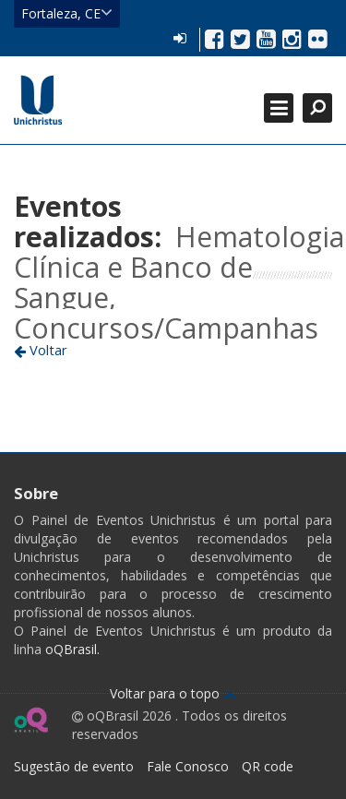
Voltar (40, 349)
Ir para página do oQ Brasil (31, 720)
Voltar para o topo (173, 693)
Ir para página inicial (38, 100)
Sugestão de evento (74, 766)
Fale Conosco (188, 766)
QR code (267, 766)
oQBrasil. (71, 649)
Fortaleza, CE (67, 13)
